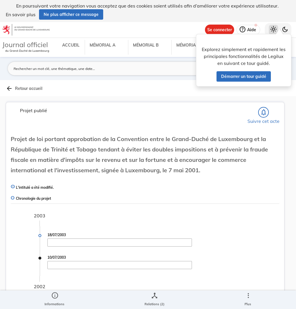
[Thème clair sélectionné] (273, 30)
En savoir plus (21, 14)
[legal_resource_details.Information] (54, 300)
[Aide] (248, 30)
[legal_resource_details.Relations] (154, 300)
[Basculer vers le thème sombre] (285, 30)
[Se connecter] (219, 30)
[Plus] (248, 300)
